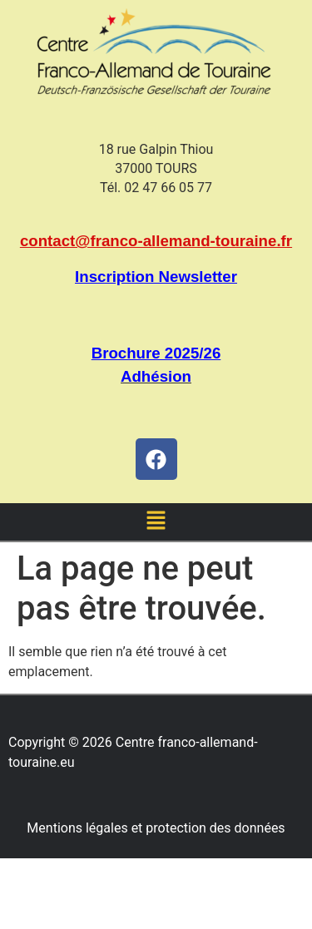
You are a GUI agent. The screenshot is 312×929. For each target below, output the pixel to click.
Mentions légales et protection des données (156, 828)
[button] (155, 521)
